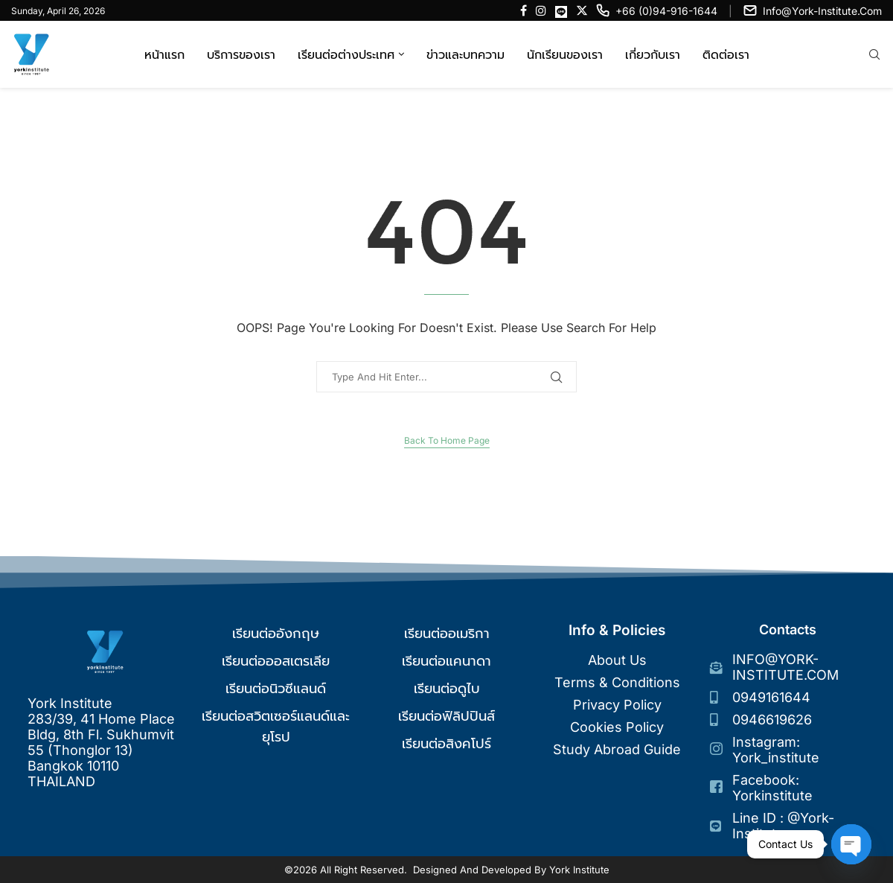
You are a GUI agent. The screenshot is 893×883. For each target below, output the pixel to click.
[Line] (561, 10)
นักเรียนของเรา (565, 54)
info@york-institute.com (822, 10)
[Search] (874, 55)
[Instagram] (541, 10)
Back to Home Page (447, 440)
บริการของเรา (241, 54)
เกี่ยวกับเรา (652, 54)
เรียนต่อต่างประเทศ (346, 54)
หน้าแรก (164, 54)
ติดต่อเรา (725, 54)
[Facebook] (523, 10)
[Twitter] (582, 10)
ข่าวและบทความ (465, 54)
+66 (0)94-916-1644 (666, 10)
